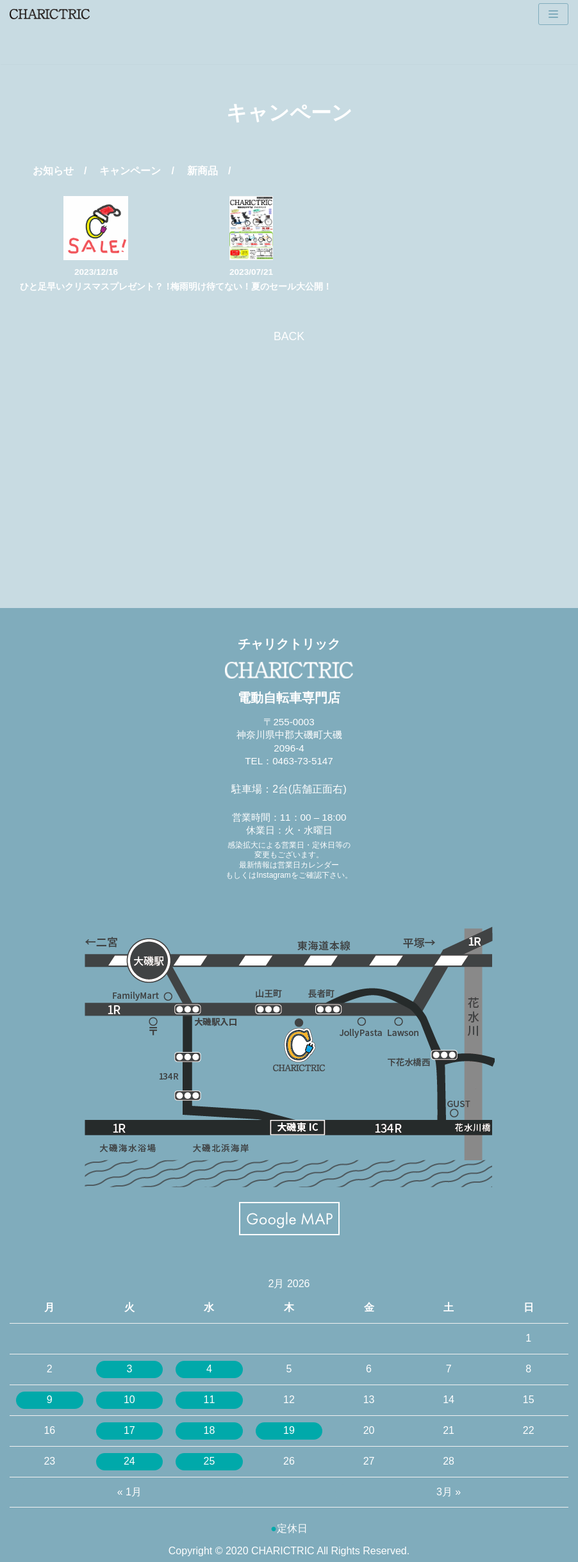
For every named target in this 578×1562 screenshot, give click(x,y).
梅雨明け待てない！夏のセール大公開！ (251, 287)
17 (129, 1430)
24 (129, 1461)
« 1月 (129, 1491)
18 (209, 1430)
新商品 (202, 170)
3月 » (448, 1491)
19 (289, 1430)
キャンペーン (130, 170)
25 (209, 1461)
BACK (289, 336)
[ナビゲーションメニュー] (553, 14)
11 (209, 1399)
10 (129, 1399)
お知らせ (53, 170)
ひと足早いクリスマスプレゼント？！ (96, 287)
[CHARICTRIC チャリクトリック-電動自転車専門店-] (50, 14)
